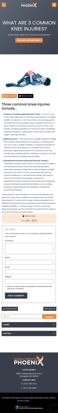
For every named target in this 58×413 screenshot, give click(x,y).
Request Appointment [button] (29, 40)
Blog (16, 35)
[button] (4, 5)
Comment (9, 241)
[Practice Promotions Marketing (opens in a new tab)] (30, 408)
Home (10, 35)
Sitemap (38, 398)
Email (7, 267)
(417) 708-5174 (30, 384)
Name (8, 258)
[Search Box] (29, 316)
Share (23, 220)
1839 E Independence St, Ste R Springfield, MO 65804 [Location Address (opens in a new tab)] (29, 374)
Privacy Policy (49, 398)
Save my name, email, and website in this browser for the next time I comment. (29, 287)
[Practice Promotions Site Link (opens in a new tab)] (17, 407)
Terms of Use (23, 401)
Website (8, 277)
